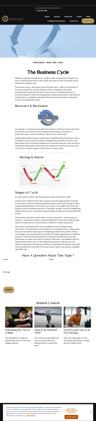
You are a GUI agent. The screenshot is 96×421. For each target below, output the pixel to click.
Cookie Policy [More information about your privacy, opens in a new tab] (30, 415)
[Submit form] (8, 284)
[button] (47, 11)
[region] (48, 412)
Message (6, 266)
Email (51, 254)
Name (5, 254)
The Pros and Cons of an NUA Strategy (77, 326)
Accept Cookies (71, 417)
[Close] (91, 412)
